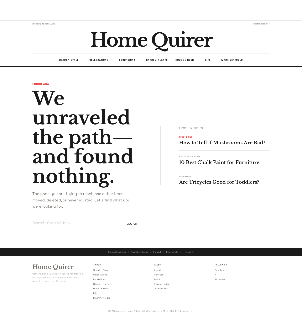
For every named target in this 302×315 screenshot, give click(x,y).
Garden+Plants (101, 284)
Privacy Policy (161, 284)
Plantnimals (172, 252)
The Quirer (188, 252)
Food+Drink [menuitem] (128, 59)
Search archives (260, 23)
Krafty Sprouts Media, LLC (160, 311)
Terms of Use (161, 288)
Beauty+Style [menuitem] (70, 59)
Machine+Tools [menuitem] (232, 59)
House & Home (101, 288)
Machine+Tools (101, 297)
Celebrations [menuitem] (101, 59)
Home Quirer (53, 267)
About (157, 270)
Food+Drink (99, 279)
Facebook (220, 270)
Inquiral (157, 252)
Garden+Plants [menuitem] (157, 59)
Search (132, 224)
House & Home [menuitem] (186, 59)
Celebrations (100, 274)
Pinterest (220, 279)
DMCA (157, 279)
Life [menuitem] (209, 59)
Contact (158, 274)
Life (95, 293)
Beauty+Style (101, 270)
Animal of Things (139, 252)
